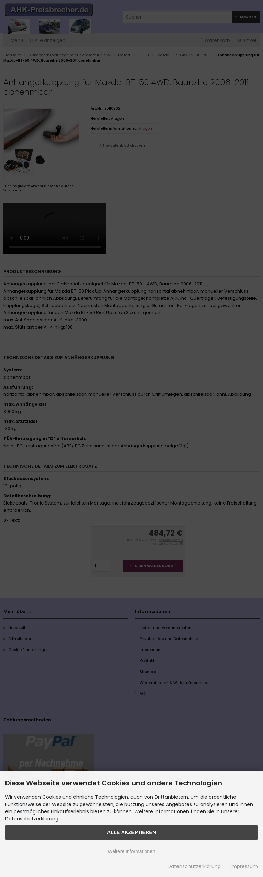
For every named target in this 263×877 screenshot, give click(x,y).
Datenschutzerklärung (194, 866)
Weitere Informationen (131, 851)
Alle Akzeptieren (131, 832)
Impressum (244, 866)
